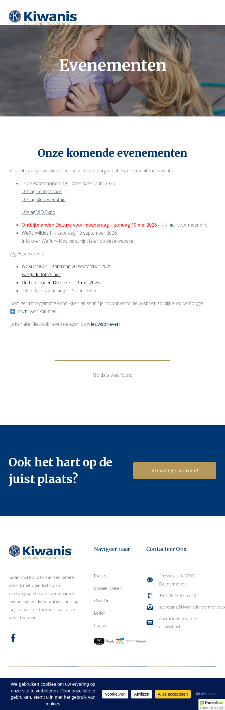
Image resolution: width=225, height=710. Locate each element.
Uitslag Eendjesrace (42, 191)
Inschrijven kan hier (36, 311)
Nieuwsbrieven (103, 324)
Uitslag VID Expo (38, 212)
